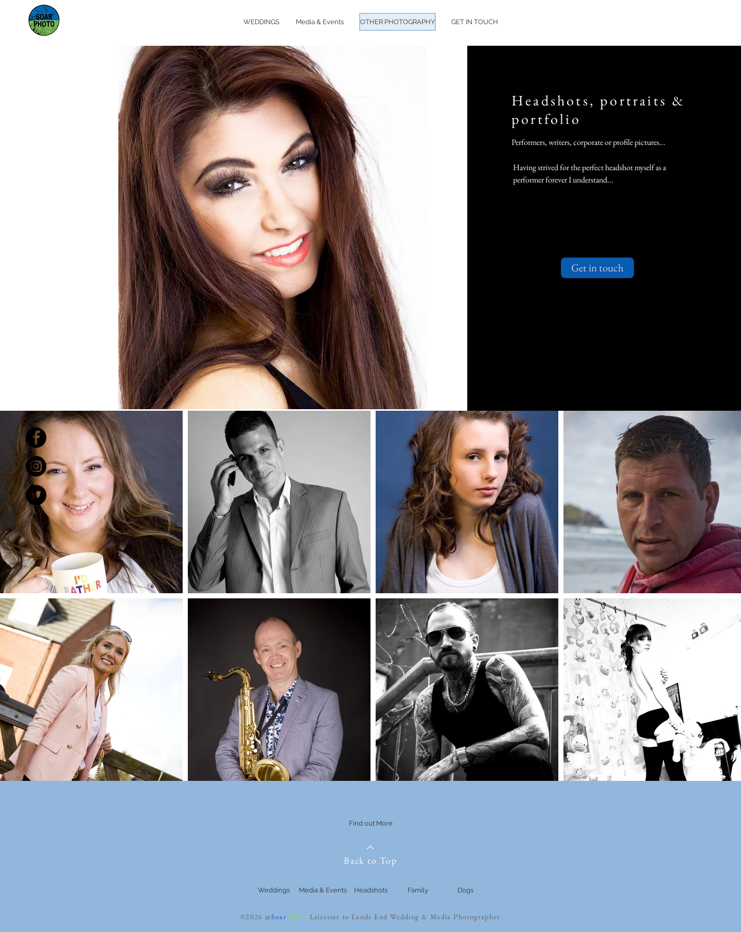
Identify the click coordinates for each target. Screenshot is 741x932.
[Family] (418, 890)
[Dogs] (465, 890)
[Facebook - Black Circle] (36, 437)
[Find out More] (370, 823)
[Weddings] (274, 890)
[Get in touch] (597, 268)
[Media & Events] (323, 890)
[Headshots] (370, 890)
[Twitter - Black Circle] (36, 495)
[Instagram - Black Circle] (36, 466)
